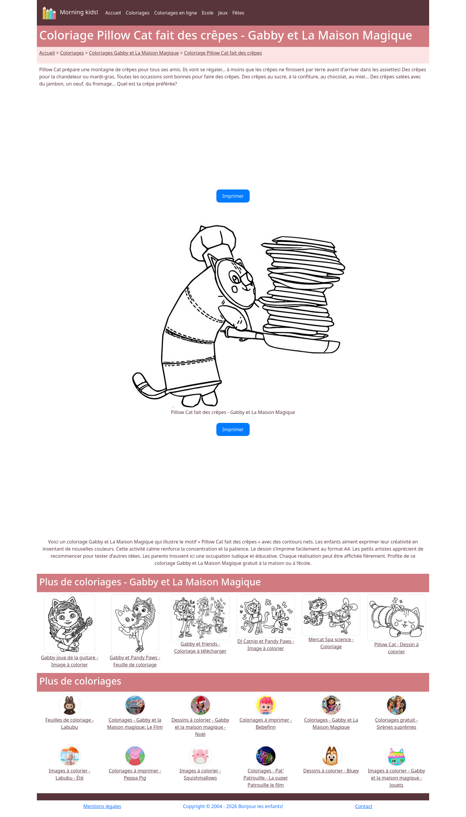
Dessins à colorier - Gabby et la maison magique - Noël (200, 719)
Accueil (113, 13)
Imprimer (233, 196)
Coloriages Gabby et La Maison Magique (134, 53)
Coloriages (137, 13)
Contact (363, 806)
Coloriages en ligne (175, 13)
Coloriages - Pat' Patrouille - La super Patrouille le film (265, 770)
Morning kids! (69, 13)
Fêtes (238, 13)
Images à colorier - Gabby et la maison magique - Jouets (396, 770)
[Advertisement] (233, 138)
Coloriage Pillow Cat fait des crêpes (223, 53)
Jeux (223, 13)
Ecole (207, 13)
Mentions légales (102, 806)
